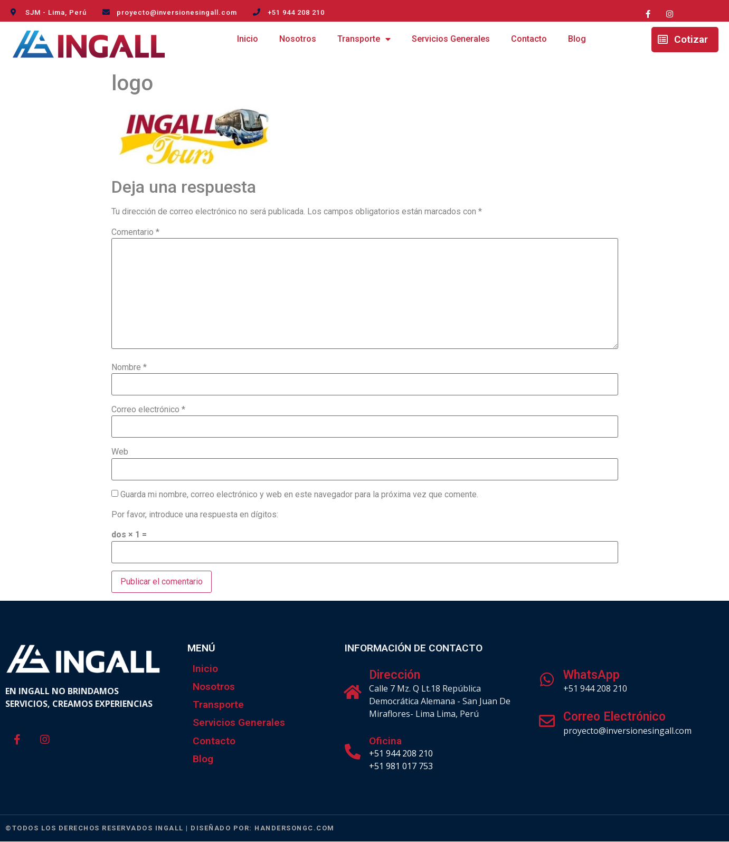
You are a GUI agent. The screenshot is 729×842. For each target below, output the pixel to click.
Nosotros (297, 39)
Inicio (247, 39)
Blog (577, 39)
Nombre (129, 367)
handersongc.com (294, 828)
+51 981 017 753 (401, 766)
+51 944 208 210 (401, 753)
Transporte (364, 39)
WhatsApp (591, 675)
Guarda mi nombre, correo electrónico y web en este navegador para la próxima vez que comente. (299, 494)
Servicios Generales (451, 39)
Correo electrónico (148, 409)
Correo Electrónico (614, 716)
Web (119, 452)
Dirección (394, 675)
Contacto (529, 39)
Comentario (135, 232)
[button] (684, 39)
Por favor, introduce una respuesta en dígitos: (194, 514)
